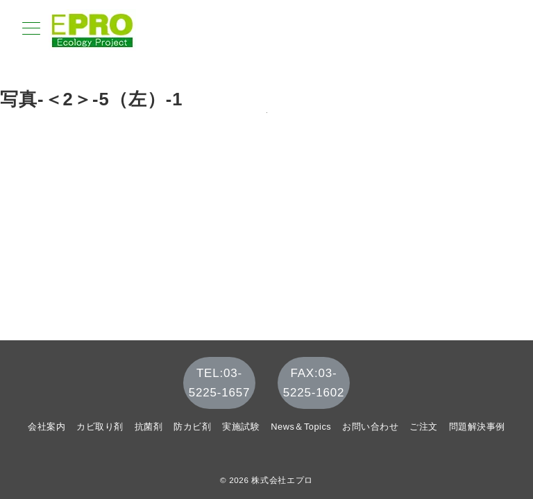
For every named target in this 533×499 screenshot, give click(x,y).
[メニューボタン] (31, 29)
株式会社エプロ (281, 479)
